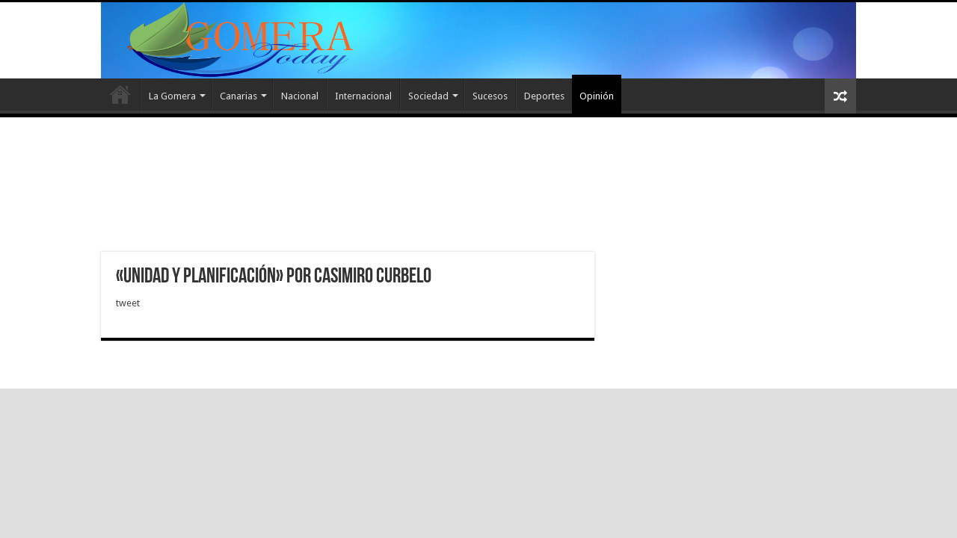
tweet (128, 303)
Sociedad (428, 96)
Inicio (120, 94)
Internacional (363, 96)
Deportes (544, 96)
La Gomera (172, 96)
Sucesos (490, 96)
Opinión (596, 96)
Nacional (300, 96)
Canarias (238, 96)
